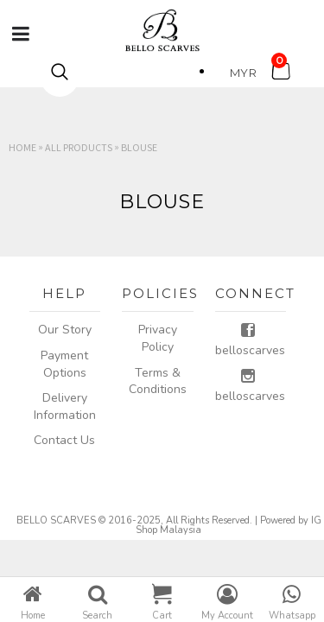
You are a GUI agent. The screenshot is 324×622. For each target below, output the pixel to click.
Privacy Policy (157, 338)
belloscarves (250, 340)
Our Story (65, 329)
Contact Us (64, 440)
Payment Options (64, 364)
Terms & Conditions (158, 381)
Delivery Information (65, 406)
